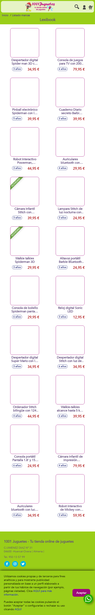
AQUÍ (18, 609)
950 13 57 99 (17, 557)
